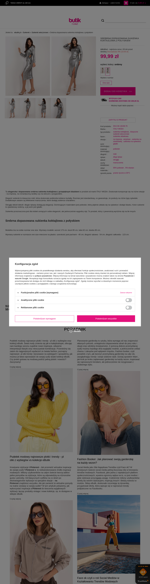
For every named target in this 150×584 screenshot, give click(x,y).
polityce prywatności (43, 276)
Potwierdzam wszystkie (106, 318)
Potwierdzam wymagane (44, 318)
